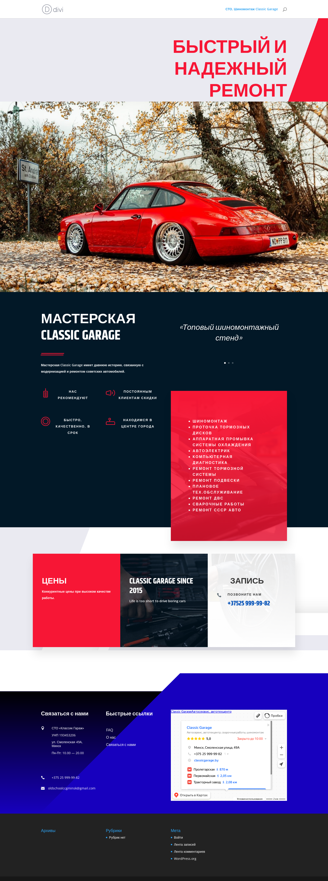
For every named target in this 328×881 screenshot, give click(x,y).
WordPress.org (185, 858)
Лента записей (185, 844)
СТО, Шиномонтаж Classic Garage (252, 9)
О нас (111, 737)
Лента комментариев (189, 851)
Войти (178, 837)
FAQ (109, 729)
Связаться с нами (121, 744)
